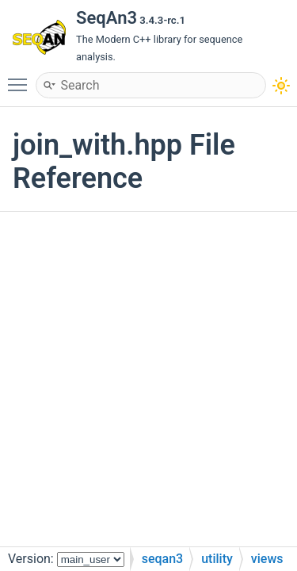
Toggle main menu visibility (21, 78)
